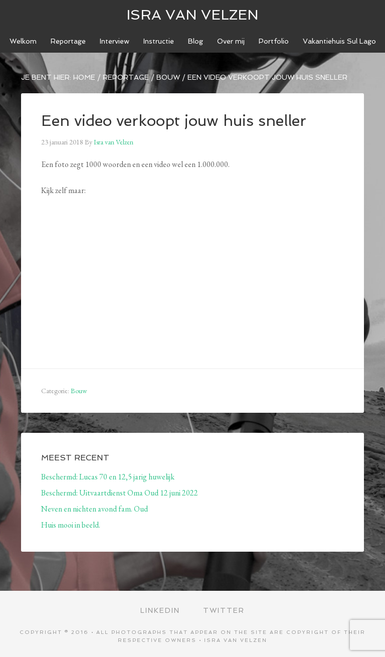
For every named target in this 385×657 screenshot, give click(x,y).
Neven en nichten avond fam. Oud (94, 509)
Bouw (79, 390)
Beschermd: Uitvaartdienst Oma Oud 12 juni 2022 (119, 492)
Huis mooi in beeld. (70, 525)
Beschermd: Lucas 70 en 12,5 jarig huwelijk (107, 476)
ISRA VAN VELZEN (192, 15)
